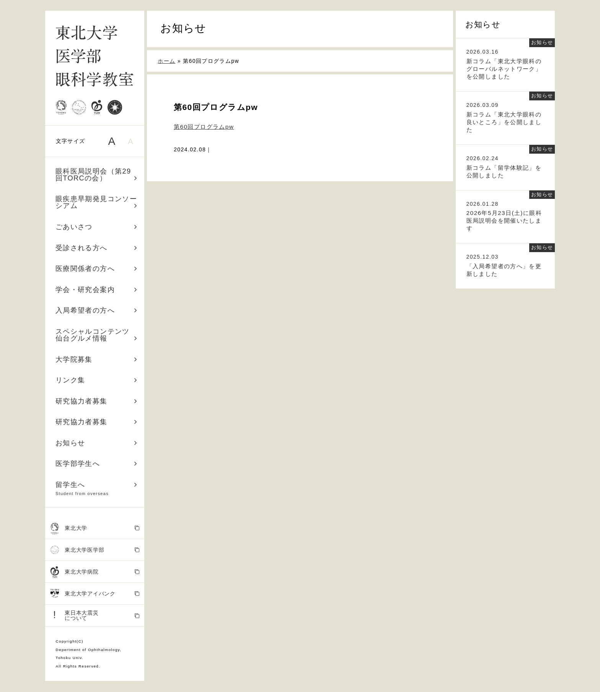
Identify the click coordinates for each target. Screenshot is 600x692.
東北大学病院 (95, 572)
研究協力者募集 (96, 401)
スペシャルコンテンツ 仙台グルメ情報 (96, 335)
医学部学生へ (96, 463)
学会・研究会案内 (96, 290)
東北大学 (95, 529)
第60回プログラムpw (204, 126)
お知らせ (96, 443)
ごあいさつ (96, 227)
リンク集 (96, 380)
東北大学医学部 (95, 550)
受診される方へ (96, 248)
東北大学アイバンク (95, 593)
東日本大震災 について (95, 615)
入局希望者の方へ (96, 310)
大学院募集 (96, 359)
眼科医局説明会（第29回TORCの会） (96, 174)
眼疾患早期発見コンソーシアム (96, 202)
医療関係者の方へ (96, 268)
